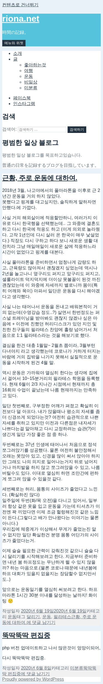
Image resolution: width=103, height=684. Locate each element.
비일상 (30, 82)
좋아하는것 (35, 65)
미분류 (30, 87)
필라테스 (62, 616)
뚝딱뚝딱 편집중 (26, 635)
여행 (28, 70)
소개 (17, 53)
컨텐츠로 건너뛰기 (20, 4)
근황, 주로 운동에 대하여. (39, 178)
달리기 (33, 616)
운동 (28, 76)
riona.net (20, 18)
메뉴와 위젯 (13, 43)
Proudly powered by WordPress (33, 679)
